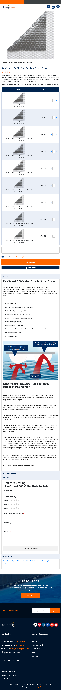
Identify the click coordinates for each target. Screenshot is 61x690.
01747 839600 (19, 645)
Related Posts (8, 556)
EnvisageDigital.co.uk (38, 687)
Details (5, 276)
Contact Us (5, 679)
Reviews (6, 477)
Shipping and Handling (9, 675)
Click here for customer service (12, 2)
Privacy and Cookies (8, 668)
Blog (33, 652)
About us (35, 656)
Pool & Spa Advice (38, 645)
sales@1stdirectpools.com (19, 649)
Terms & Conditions (8, 671)
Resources (35, 641)
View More (30, 595)
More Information (9, 473)
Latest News (36, 649)
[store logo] (24, 7)
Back (5, 62)
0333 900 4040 (20, 641)
